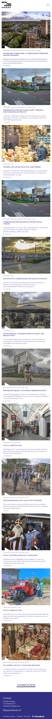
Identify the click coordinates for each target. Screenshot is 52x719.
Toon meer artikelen (26, 685)
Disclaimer (27, 716)
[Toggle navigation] (48, 5)
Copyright (20, 716)
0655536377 (10, 704)
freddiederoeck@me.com (11, 706)
